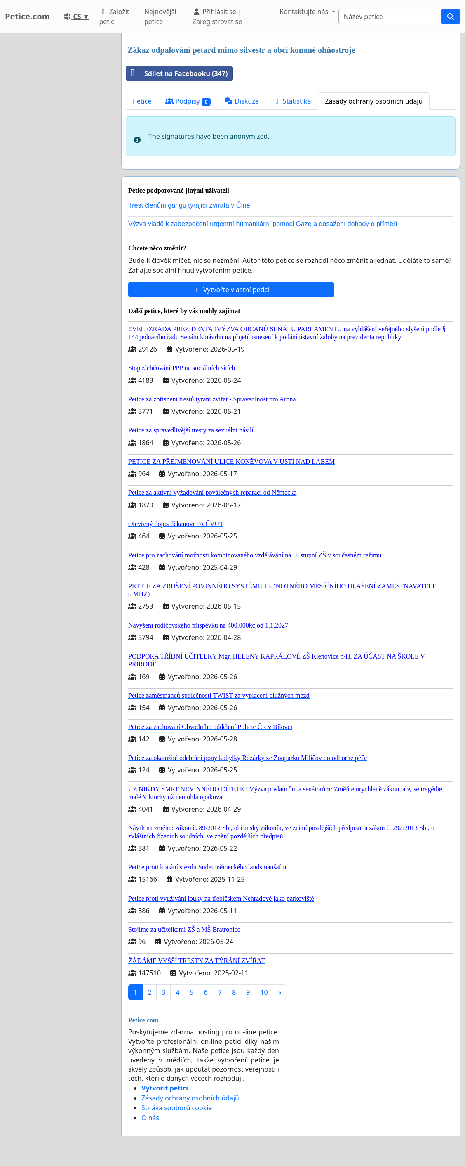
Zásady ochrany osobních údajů (374, 101)
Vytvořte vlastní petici (231, 289)
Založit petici (114, 16)
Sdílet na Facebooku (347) (177, 73)
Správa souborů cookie (176, 1107)
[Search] (390, 16)
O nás (150, 1117)
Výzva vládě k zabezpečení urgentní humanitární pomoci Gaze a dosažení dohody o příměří (262, 223)
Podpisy (188, 101)
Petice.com (27, 16)
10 (264, 992)
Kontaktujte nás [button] (304, 11)
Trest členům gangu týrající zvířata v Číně (189, 205)
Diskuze (242, 101)
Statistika (292, 101)
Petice (142, 101)
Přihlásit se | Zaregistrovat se (217, 16)
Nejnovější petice (160, 16)
